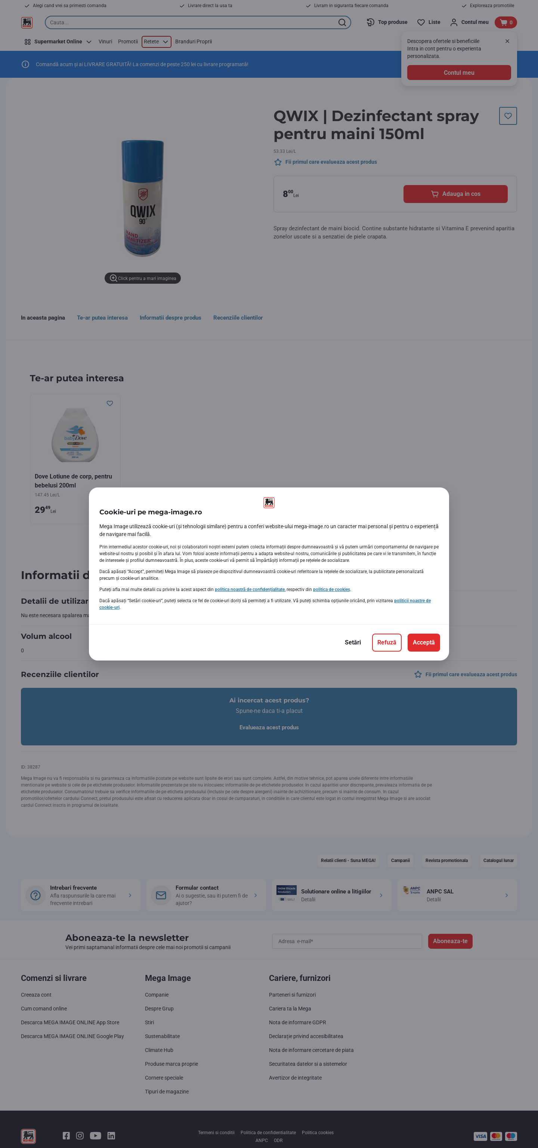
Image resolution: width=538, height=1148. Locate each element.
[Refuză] (387, 643)
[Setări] (353, 643)
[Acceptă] (424, 643)
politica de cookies (331, 589)
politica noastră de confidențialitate (250, 589)
